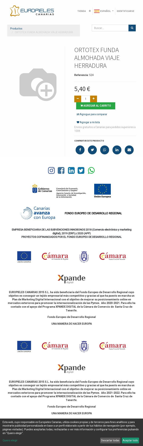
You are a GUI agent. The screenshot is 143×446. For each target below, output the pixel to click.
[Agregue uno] (93, 99)
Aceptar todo (130, 440)
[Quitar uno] (77, 99)
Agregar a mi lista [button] (88, 122)
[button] (89, 11)
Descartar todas (110, 440)
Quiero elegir (10, 440)
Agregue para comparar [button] (92, 114)
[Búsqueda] (132, 28)
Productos (16, 29)
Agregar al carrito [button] (95, 106)
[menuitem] (81, 11)
